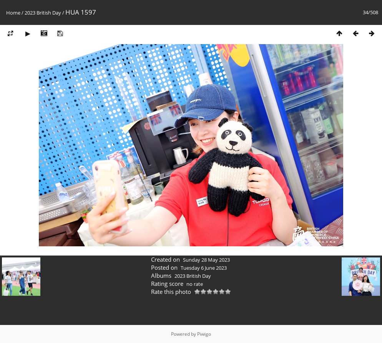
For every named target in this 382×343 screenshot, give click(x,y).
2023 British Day (43, 12)
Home (13, 12)
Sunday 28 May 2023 (206, 259)
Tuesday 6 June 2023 (204, 267)
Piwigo (204, 334)
